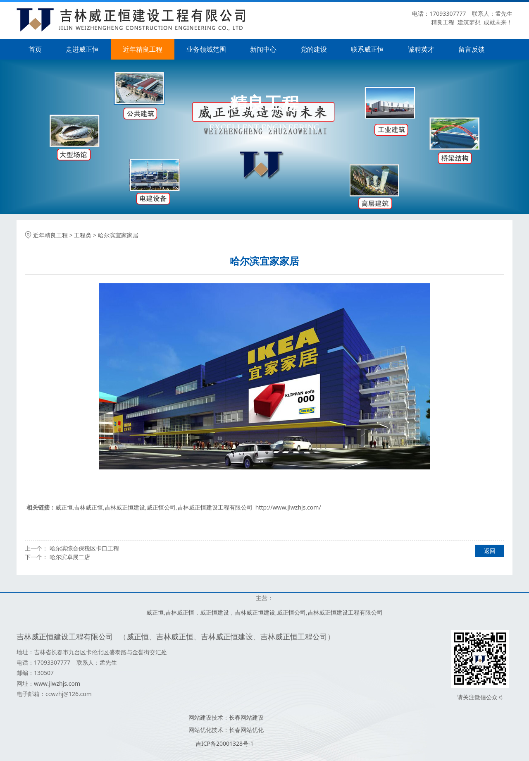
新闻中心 (263, 49)
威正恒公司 (161, 507)
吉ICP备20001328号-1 (224, 743)
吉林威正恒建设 (125, 507)
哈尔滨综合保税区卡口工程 (84, 548)
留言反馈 (471, 49)
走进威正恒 (82, 49)
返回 (490, 551)
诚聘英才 (421, 49)
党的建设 (313, 49)
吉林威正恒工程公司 (293, 636)
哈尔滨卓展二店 (70, 557)
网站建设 (200, 717)
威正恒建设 (214, 612)
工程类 (82, 235)
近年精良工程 (142, 49)
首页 (35, 49)
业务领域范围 (206, 49)
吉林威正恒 (88, 507)
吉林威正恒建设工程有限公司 (215, 507)
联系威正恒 (367, 49)
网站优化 (200, 730)
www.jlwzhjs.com (57, 683)
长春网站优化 (246, 730)
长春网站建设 (246, 717)
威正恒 (64, 507)
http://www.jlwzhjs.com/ (288, 507)
